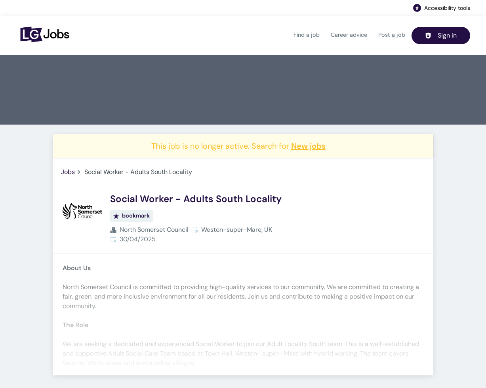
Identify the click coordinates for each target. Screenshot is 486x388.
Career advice (349, 34)
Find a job (307, 34)
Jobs (68, 172)
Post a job (391, 34)
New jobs (308, 146)
